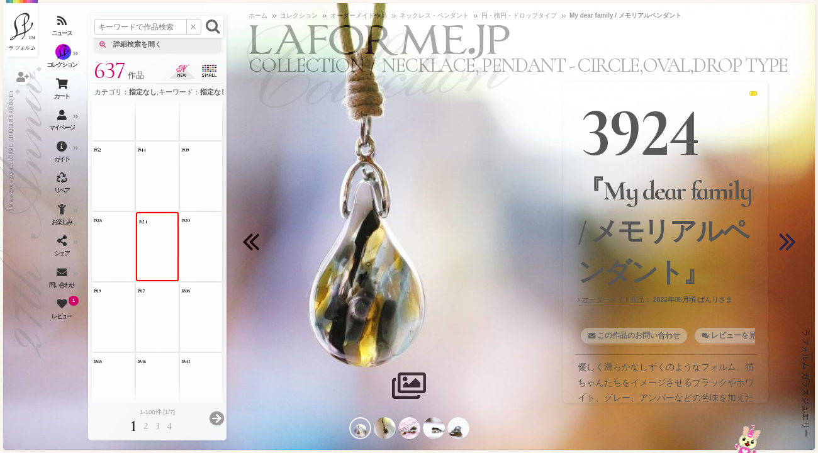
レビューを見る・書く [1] (754, 335)
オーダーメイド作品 (613, 299)
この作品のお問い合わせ (638, 335)
